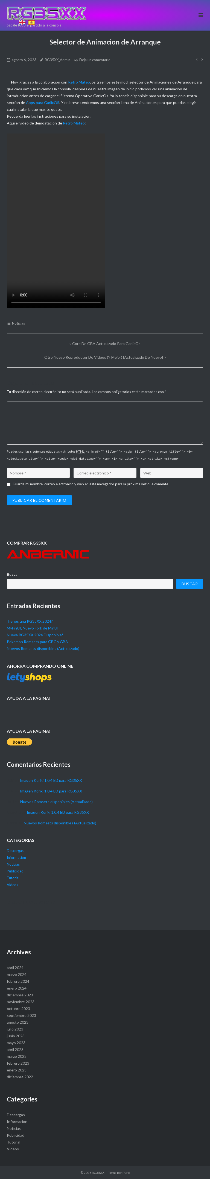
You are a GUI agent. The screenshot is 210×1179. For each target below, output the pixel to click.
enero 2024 (17, 988)
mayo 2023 (16, 1042)
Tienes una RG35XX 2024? (30, 621)
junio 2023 (16, 1036)
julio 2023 (15, 1029)
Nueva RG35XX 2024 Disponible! (35, 634)
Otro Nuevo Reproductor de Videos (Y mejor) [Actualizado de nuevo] (103, 357)
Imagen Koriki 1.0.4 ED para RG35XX (51, 780)
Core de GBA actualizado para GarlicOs (106, 343)
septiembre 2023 (21, 1015)
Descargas (15, 850)
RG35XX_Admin (57, 60)
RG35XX (98, 1173)
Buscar (13, 574)
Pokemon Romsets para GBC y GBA (37, 641)
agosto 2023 (17, 1022)
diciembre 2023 (20, 995)
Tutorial (13, 878)
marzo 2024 (17, 974)
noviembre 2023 (20, 1001)
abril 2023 (15, 1049)
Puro (126, 1173)
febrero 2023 (18, 1063)
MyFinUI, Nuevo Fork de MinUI (33, 628)
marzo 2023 (17, 1056)
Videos (12, 885)
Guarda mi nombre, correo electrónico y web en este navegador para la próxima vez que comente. (91, 484)
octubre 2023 (18, 1008)
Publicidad (15, 871)
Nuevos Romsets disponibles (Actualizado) (43, 648)
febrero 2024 (18, 981)
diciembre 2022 (20, 1076)
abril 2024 (15, 967)
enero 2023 (17, 1070)
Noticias (18, 323)
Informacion (16, 857)
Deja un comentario (94, 60)
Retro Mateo (79, 82)
